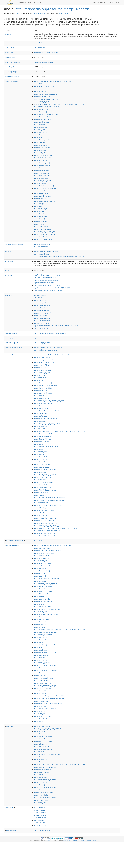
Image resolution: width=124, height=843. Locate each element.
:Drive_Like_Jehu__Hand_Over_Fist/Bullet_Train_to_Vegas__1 (56, 528)
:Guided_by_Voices (42, 606)
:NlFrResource (40, 810)
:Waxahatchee (41, 160)
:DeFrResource (40, 815)
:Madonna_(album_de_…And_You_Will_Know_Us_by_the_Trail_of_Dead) (60, 431)
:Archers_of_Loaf (42, 373)
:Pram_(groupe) (41, 140)
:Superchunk (40, 150)
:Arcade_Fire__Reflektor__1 (45, 523)
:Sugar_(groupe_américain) (45, 469)
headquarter (10, 52)
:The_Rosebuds (41, 173)
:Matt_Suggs (40, 209)
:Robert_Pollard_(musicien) (45, 457)
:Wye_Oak (40, 513)
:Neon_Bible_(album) (43, 436)
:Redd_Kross (40, 452)
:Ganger (39, 204)
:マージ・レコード (42, 313)
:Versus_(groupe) (42, 163)
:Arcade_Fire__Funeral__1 (45, 518)
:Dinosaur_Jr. (40, 395)
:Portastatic (40, 183)
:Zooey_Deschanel (42, 716)
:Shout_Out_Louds (42, 462)
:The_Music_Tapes (42, 181)
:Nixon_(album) (41, 441)
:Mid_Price (40, 211)
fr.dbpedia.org (63, 13)
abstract (8, 34)
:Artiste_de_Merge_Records (45, 350)
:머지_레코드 (41, 315)
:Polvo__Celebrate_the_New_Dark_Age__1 (50, 531)
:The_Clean (40, 153)
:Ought (38, 135)
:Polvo (38, 137)
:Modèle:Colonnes (42, 244)
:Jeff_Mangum (41, 416)
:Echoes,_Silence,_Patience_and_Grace (49, 401)
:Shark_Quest (41, 219)
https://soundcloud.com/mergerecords (46, 280)
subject (8, 251)
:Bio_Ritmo (40, 375)
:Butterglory (40, 198)
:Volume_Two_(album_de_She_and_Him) (49, 500)
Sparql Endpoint (114, 2)
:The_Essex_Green (42, 229)
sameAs (8, 295)
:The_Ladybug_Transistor (44, 234)
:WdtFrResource (40, 825)
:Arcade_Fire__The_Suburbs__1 (47, 526)
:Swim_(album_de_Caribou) (45, 475)
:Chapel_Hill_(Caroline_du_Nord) (47, 107)
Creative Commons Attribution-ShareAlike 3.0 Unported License (79, 840)
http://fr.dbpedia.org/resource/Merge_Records (52, 9)
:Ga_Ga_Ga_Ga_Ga (43, 408)
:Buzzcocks (40, 91)
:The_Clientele (41, 226)
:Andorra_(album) (42, 365)
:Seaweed (39, 142)
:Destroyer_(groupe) (43, 112)
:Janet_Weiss (40, 413)
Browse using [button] (25, 2)
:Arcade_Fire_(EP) (42, 370)
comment (9, 261)
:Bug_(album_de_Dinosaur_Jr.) (46, 578)
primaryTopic (11, 830)
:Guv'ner (39, 206)
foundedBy (9, 48)
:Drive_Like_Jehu (42, 398)
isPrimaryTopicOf (11, 343)
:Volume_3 (40, 495)
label (7, 270)
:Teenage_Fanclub (42, 477)
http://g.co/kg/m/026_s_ (41, 328)
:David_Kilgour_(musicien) (45, 201)
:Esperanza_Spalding (43, 117)
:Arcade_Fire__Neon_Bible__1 (46, 520)
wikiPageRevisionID (12, 76)
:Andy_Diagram (41, 558)
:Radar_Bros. (40, 216)
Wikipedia (47, 840)
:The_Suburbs (41, 485)
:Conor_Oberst (41, 109)
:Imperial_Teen (41, 178)
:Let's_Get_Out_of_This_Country (47, 424)
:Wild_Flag (40, 508)
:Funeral (39, 406)
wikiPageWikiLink (11, 81)
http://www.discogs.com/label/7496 (45, 277)
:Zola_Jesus (40, 714)
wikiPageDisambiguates (14, 540)
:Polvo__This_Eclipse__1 (44, 536)
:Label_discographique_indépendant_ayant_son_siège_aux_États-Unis (59, 104)
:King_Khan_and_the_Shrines (46, 418)
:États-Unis (40, 43)
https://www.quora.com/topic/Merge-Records (48, 290)
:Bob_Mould (40, 378)
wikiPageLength (11, 72)
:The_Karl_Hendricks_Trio (44, 232)
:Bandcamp (40, 568)
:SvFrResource (40, 807)
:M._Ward (39, 130)
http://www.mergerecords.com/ (43, 62)
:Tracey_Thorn (41, 492)
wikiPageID (9, 67)
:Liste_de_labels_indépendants (46, 622)
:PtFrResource (40, 812)
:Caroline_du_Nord (42, 96)
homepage (9, 338)
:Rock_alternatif (41, 655)
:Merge (38, 540)
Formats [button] (38, 2)
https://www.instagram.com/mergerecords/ (47, 275)
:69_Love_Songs (42, 357)
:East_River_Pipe (42, 175)
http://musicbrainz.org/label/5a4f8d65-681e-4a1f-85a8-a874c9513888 (56, 326)
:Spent (38, 168)
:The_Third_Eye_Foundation (45, 188)
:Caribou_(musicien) (43, 388)
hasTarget (10, 807)
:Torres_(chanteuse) (43, 688)
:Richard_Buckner (42, 165)
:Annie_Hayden (41, 191)
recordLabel (11, 355)
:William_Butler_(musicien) (45, 510)
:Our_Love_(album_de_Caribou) (46, 446)
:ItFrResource (39, 823)
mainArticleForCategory (14, 347)
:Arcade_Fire (40, 89)
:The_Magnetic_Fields (43, 155)
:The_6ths (39, 224)
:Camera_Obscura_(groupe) (45, 94)
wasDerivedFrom (11, 333)
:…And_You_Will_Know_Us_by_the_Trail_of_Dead (52, 81)
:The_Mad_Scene (42, 237)
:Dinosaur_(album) (42, 594)
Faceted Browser (99, 2)
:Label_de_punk (41, 102)
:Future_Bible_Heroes (43, 119)
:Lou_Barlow (40, 127)
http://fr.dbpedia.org (40, 13)
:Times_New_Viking (42, 158)
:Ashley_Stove (41, 193)
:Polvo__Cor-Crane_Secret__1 (46, 533)
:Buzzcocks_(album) (43, 383)
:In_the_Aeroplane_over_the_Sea (47, 411)
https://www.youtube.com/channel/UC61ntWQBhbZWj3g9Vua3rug (55, 288)
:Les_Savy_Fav (41, 619)
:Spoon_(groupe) (42, 147)
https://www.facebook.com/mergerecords (47, 285)
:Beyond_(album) (42, 571)
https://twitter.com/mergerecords (44, 283)
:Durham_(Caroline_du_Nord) (46, 52)
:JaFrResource (40, 818)
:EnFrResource (40, 820)
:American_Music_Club (44, 86)
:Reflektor (39, 454)
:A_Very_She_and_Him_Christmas (47, 360)
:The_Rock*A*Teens (43, 239)
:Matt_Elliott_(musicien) (44, 186)
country (8, 43)
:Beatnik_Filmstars (42, 196)
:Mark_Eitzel (40, 515)
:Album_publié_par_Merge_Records (48, 347)
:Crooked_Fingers (42, 170)
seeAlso (8, 275)
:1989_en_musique (42, 84)
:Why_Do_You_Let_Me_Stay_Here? (48, 505)
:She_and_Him (41, 145)
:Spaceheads (40, 221)
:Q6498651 (39, 48)
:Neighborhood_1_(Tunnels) (45, 434)
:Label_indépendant (42, 122)
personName (10, 57)
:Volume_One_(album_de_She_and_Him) (49, 497)
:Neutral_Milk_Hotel (42, 132)
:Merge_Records (40, 295)
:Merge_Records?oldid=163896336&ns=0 (50, 333)
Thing (17, 13)
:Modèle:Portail (41, 247)
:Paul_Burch (40, 214)
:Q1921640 (39, 298)
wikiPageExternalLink (12, 62)
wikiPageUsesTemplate (14, 244)
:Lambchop (40, 124)
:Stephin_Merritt (41, 467)
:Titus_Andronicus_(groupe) (45, 490)
